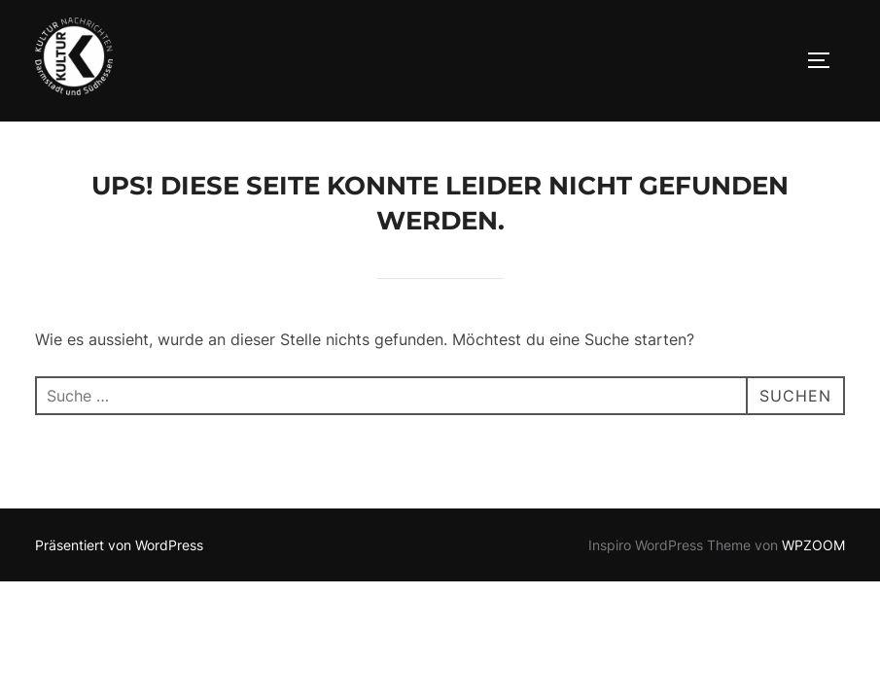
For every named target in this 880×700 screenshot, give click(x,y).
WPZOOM (813, 546)
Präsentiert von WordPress (119, 546)
